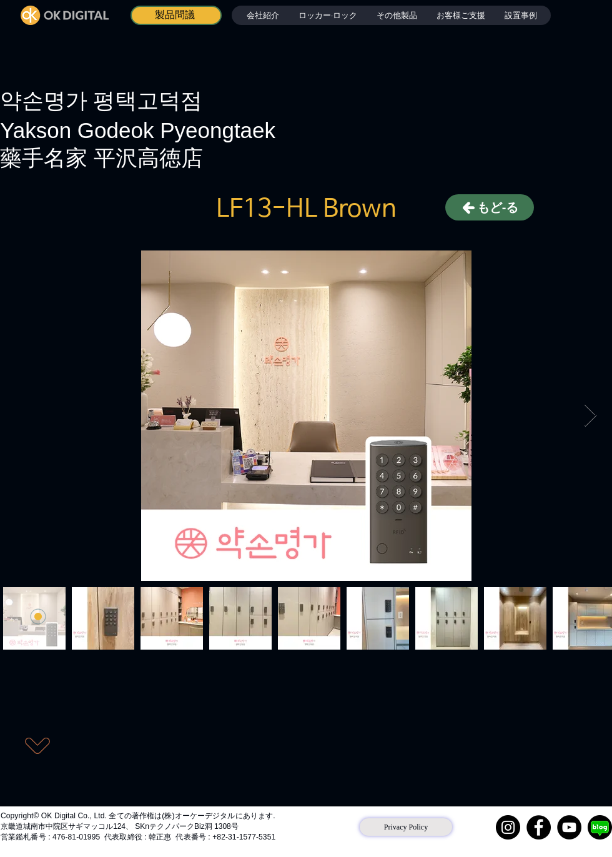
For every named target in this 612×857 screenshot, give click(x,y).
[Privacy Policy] (406, 827)
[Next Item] (590, 416)
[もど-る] (489, 207)
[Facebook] (538, 827)
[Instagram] (508, 827)
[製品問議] (176, 15)
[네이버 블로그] (600, 827)
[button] (328, 15)
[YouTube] (569, 827)
